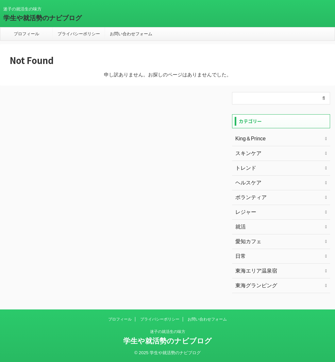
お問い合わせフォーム (131, 33)
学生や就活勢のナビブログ (42, 18)
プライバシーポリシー (79, 33)
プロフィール (26, 33)
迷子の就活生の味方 (167, 331)
